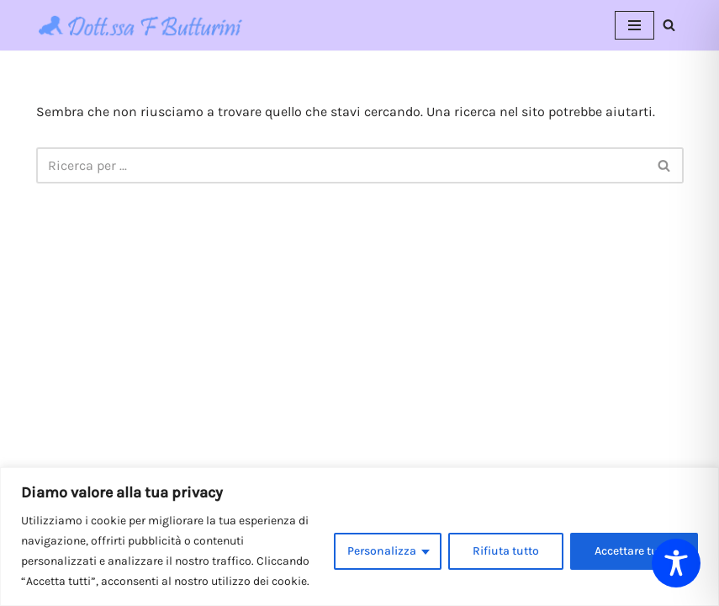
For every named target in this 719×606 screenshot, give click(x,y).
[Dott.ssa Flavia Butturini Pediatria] (141, 25)
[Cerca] (669, 25)
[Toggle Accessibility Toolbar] (676, 563)
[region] (359, 536)
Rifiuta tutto (506, 551)
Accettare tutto (634, 551)
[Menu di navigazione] (634, 25)
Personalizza (381, 551)
